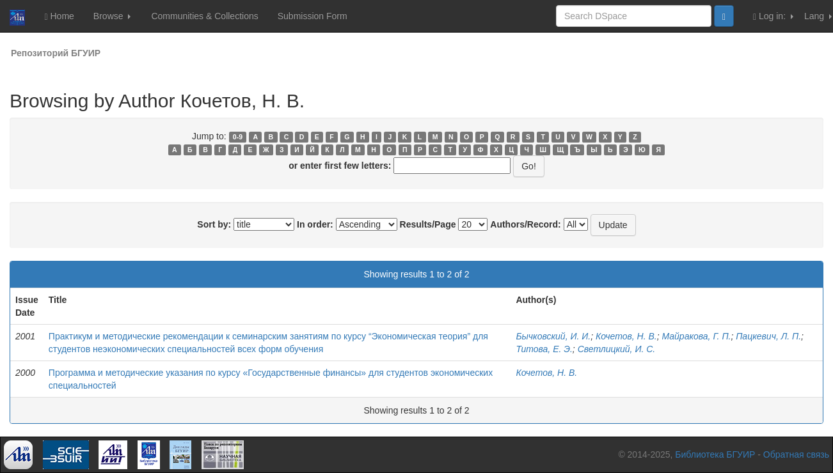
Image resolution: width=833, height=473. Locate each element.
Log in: (773, 16)
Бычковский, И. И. (553, 336)
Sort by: (214, 224)
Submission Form (312, 16)
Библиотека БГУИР (715, 454)
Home (59, 16)
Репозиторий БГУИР (55, 53)
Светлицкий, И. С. (617, 349)
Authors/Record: (525, 224)
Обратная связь (796, 454)
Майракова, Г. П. (696, 336)
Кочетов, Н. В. (626, 336)
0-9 (237, 137)
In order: (315, 224)
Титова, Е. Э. (544, 349)
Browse (112, 16)
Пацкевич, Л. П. (768, 336)
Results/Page (428, 224)
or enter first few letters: (340, 165)
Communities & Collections (204, 16)
